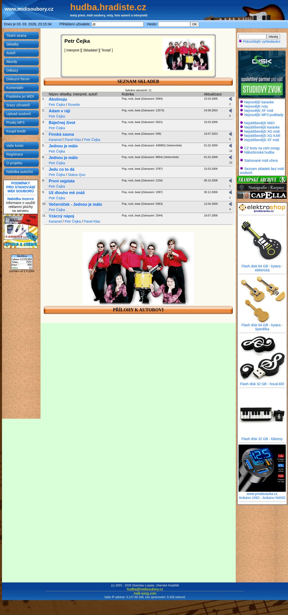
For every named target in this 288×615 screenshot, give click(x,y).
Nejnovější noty (256, 106)
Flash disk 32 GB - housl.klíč (262, 382)
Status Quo (76, 175)
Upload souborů (18, 114)
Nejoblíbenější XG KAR (262, 136)
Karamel (55, 140)
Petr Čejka (57, 105)
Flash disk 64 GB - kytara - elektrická (262, 266)
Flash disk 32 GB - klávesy (262, 437)
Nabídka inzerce (20, 199)
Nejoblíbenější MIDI (259, 123)
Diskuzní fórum (17, 79)
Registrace (14, 154)
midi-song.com (145, 593)
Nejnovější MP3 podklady (264, 115)
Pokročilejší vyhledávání (259, 41)
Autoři (10, 53)
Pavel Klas (73, 140)
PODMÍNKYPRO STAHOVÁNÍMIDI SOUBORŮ (20, 187)
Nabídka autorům (19, 172)
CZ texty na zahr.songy (262, 148)
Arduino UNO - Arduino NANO (262, 498)
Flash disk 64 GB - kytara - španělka (262, 325)
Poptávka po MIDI (20, 96)
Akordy (11, 62)
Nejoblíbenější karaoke (262, 127)
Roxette (74, 105)
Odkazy (12, 70)
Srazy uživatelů (18, 105)
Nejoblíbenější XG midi (262, 131)
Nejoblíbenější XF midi (261, 140)
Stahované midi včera (261, 161)
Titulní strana (16, 36)
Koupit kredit (16, 131)
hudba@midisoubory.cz (145, 589)
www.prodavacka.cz (262, 492)
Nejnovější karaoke (259, 102)
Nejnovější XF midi (258, 111)
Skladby (12, 44)
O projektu (14, 163)
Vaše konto (14, 146)
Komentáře (14, 88)
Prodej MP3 (15, 122)
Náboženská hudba (259, 152)
